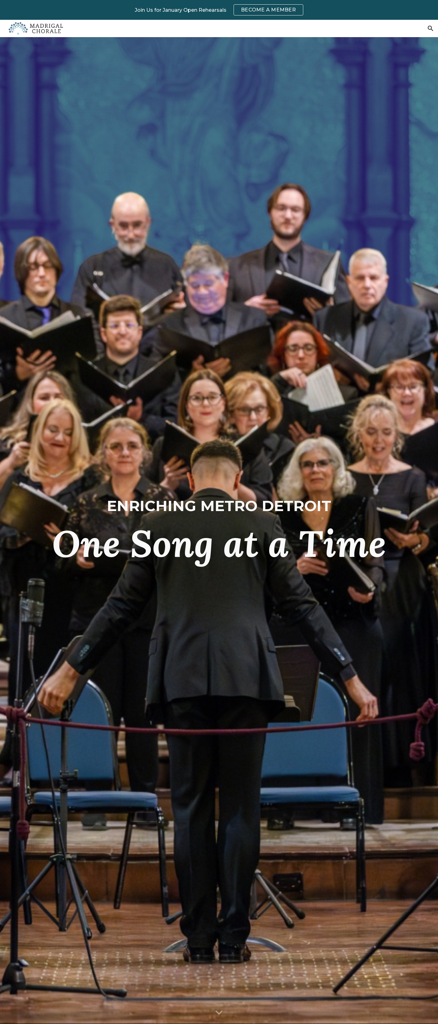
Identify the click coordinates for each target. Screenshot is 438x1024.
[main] (219, 530)
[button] (430, 28)
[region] (219, 10)
